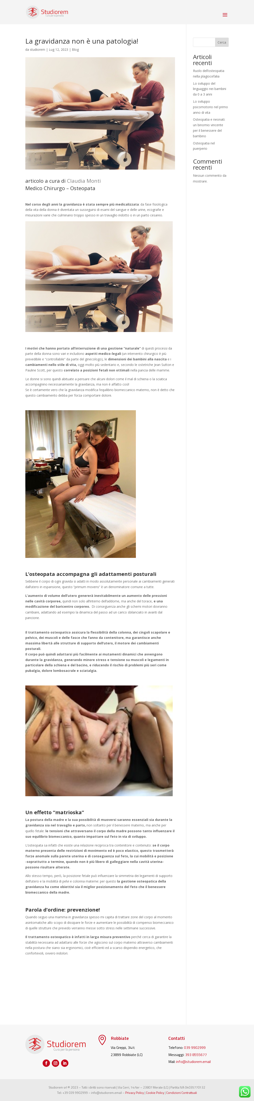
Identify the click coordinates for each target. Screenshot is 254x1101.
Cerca (222, 42)
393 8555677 (196, 1054)
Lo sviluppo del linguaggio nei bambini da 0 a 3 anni (209, 89)
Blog (75, 49)
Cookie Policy (155, 1092)
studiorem (37, 49)
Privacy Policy (134, 1092)
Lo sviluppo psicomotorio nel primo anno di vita (210, 107)
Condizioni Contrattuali (181, 1092)
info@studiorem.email (193, 1061)
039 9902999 (195, 1047)
